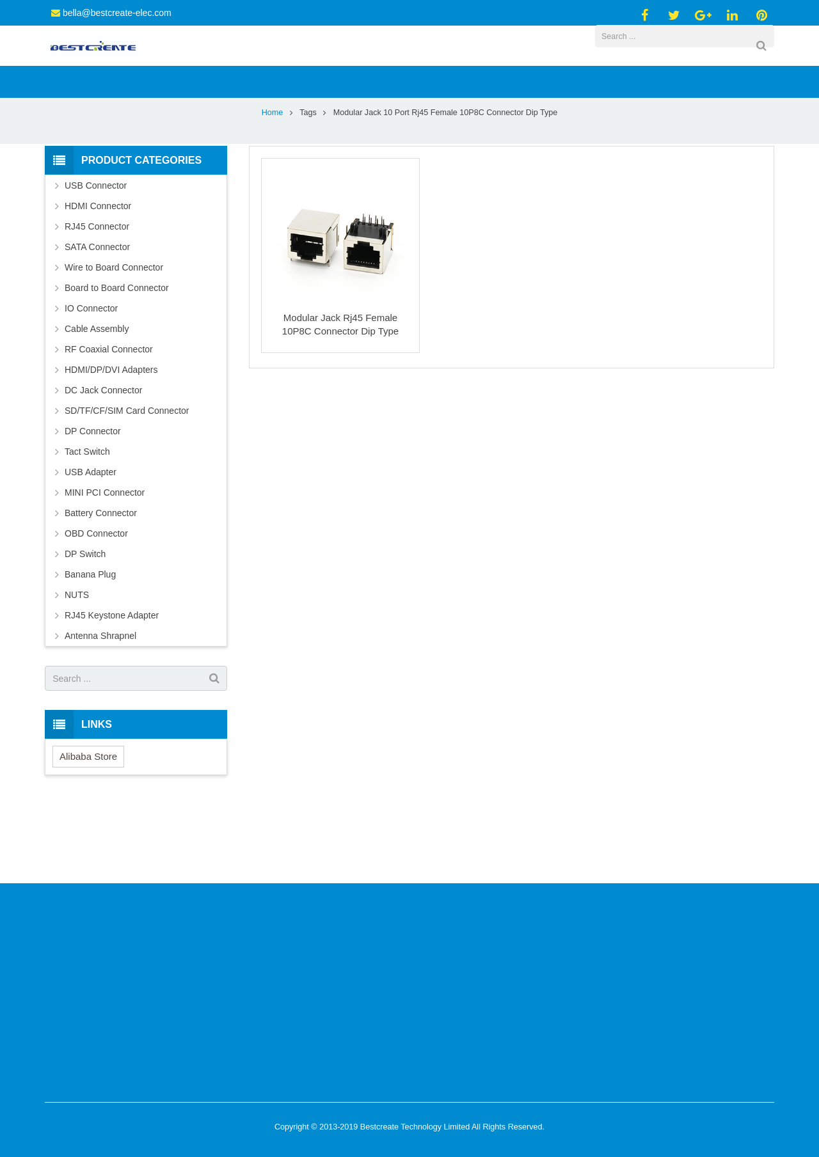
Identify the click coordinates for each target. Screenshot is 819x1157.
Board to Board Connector (117, 354)
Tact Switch (87, 518)
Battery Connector (101, 579)
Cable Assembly (97, 395)
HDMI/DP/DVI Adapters (111, 436)
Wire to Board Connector (114, 334)
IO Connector (91, 375)
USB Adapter (90, 538)
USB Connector (96, 252)
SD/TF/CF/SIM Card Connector (127, 477)
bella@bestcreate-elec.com (117, 13)
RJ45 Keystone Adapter (112, 682)
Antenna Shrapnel (100, 702)
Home (272, 179)
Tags (308, 179)
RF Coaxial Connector (109, 416)
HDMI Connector (98, 272)
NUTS (77, 661)
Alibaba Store (88, 822)
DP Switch (85, 620)
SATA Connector (97, 313)
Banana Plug (90, 641)
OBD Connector (96, 600)
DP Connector (93, 497)
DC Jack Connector (103, 457)
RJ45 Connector (97, 293)
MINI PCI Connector (105, 559)
